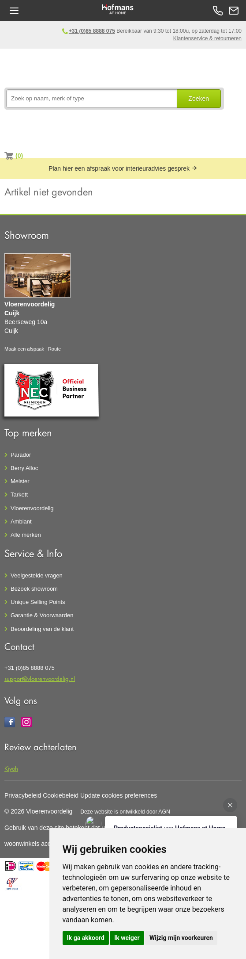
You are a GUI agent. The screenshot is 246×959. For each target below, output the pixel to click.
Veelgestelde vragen (37, 575)
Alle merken (26, 534)
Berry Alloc (24, 468)
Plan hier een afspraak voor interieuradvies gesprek (123, 168)
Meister (20, 481)
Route (54, 349)
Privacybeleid (22, 795)
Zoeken (198, 98)
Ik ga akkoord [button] (85, 937)
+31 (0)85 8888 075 (92, 31)
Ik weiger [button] (126, 937)
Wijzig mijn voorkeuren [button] (181, 937)
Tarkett (19, 494)
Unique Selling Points (38, 602)
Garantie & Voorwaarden (42, 615)
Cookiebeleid (60, 795)
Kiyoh (11, 768)
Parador (21, 454)
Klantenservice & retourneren (207, 38)
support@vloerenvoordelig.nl (39, 678)
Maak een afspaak (24, 349)
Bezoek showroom (34, 588)
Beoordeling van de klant (42, 629)
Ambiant (21, 521)
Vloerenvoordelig (32, 508)
